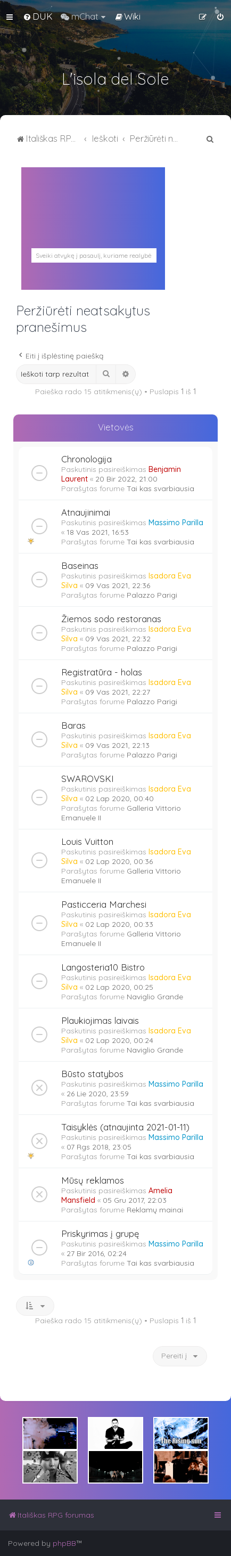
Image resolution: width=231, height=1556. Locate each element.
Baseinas (79, 565)
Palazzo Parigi (152, 595)
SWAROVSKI (87, 778)
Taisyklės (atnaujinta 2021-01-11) (125, 1127)
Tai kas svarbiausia (160, 488)
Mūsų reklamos (92, 1180)
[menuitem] (38, 16)
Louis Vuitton (87, 841)
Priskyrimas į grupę (100, 1233)
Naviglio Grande (155, 996)
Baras (73, 725)
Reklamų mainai (155, 1210)
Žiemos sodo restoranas (111, 618)
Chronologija (86, 459)
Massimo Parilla (175, 522)
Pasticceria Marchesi (103, 904)
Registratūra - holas (101, 672)
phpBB (64, 1543)
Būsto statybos (92, 1073)
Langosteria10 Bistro (103, 967)
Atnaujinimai (85, 512)
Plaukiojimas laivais (100, 1020)
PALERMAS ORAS (93, 242)
